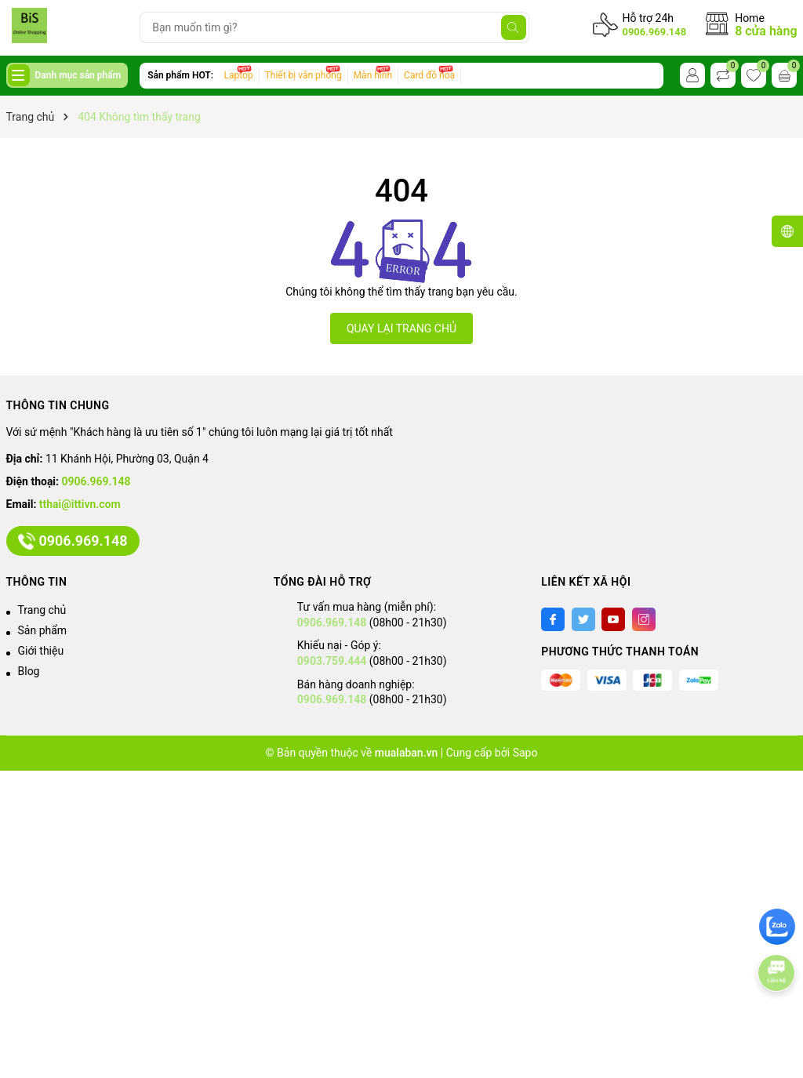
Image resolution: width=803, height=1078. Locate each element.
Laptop (238, 75)
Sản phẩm (42, 630)
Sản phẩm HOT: (180, 75)
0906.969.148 (654, 32)
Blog (29, 671)
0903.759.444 (331, 661)
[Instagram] (644, 619)
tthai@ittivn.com (80, 504)
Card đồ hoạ (429, 75)
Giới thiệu (41, 650)
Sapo (525, 752)
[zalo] (777, 927)
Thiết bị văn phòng (303, 75)
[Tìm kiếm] (513, 27)
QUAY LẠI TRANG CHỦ (401, 328)
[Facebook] (553, 619)
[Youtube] (613, 619)
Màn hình (373, 75)
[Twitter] (583, 619)
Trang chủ (42, 610)
